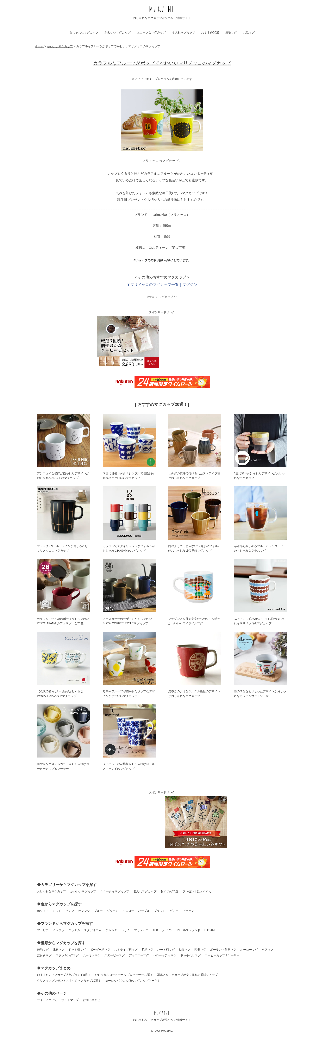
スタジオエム (92, 930)
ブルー (98, 910)
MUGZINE (162, 9)
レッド (57, 910)
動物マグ (184, 949)
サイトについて (47, 1000)
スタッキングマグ (67, 955)
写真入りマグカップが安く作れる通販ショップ (187, 974)
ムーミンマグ (91, 955)
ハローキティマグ (164, 955)
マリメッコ (141, 930)
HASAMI (210, 930)
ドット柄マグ (77, 949)
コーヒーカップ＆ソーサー (222, 955)
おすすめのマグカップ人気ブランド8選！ (64, 974)
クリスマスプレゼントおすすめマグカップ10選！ (69, 980)
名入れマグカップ (183, 32)
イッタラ (58, 930)
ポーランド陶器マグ (223, 949)
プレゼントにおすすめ (196, 891)
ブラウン (160, 910)
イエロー (128, 910)
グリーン (112, 910)
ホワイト (43, 910)
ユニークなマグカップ (151, 32)
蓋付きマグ (44, 955)
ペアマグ (267, 949)
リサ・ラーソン (163, 930)
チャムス (111, 930)
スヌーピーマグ (114, 955)
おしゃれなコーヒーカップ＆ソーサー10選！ (124, 974)
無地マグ (231, 32)
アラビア (43, 930)
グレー (174, 910)
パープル (144, 910)
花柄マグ (147, 949)
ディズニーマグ (139, 955)
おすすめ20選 (210, 32)
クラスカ (74, 930)
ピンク (70, 910)
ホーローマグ (249, 949)
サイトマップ (70, 1000)
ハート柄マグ (166, 949)
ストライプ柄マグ (125, 949)
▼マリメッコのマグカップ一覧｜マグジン (162, 285)
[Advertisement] (196, 342)
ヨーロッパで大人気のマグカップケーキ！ (132, 980)
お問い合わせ (91, 1000)
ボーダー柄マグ (100, 949)
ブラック (188, 910)
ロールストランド (188, 930)
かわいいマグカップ (118, 32)
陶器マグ (200, 949)
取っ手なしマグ (190, 955)
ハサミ (125, 930)
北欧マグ (249, 32)
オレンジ (84, 910)
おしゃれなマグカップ (83, 32)
